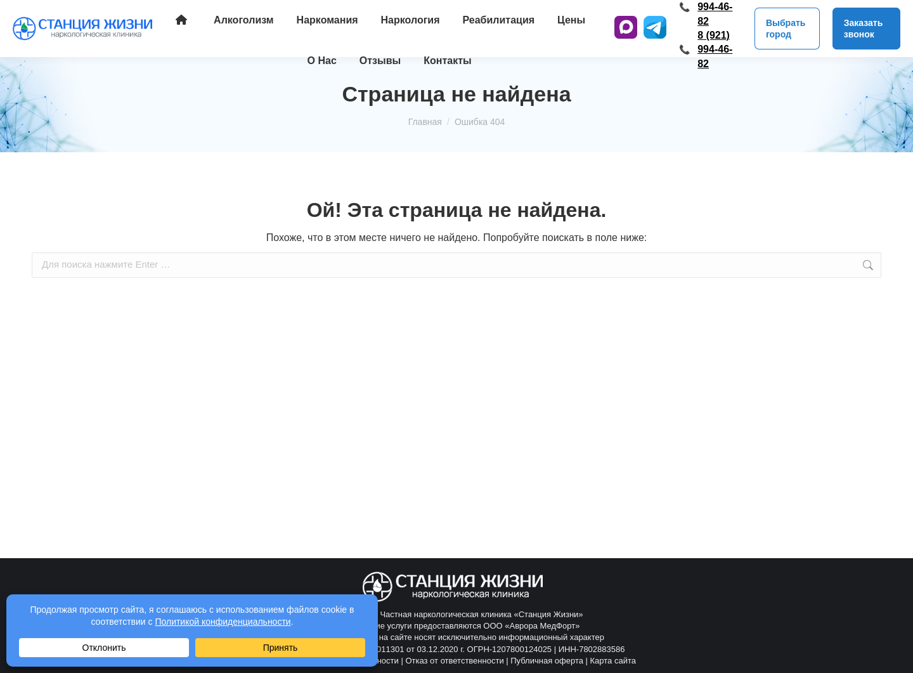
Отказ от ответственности (454, 660)
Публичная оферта (546, 660)
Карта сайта (613, 660)
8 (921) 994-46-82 (714, 49)
